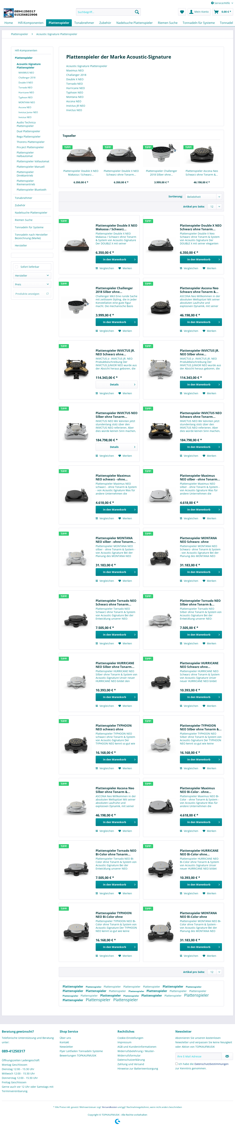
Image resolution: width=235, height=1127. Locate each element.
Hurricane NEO (26, 92)
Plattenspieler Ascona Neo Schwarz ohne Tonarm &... (202, 172)
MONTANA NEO (27, 102)
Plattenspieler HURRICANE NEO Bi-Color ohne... (199, 852)
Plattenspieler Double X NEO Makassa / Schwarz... (80, 172)
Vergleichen (105, 268)
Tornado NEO (25, 87)
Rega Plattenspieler (29, 136)
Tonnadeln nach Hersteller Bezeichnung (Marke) (31, 236)
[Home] (8, 22)
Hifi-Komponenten (26, 50)
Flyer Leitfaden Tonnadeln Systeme (81, 1051)
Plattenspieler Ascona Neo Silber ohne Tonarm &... (115, 790)
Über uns (65, 1038)
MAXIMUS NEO (26, 72)
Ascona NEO (25, 107)
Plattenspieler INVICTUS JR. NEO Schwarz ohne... (115, 352)
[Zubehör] (105, 22)
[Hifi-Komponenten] (30, 22)
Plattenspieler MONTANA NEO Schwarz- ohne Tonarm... (198, 540)
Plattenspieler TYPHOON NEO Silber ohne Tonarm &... (201, 727)
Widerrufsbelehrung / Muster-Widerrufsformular (136, 1053)
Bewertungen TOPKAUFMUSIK (78, 1055)
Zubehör (20, 205)
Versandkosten (109, 1107)
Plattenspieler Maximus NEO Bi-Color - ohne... (197, 790)
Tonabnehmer (23, 198)
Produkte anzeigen (32, 293)
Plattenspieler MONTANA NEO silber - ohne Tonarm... (116, 540)
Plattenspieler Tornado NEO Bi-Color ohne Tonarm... (116, 852)
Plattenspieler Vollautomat (33, 161)
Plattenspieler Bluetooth (31, 189)
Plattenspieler (23, 57)
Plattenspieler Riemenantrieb (26, 182)
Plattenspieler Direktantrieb (25, 173)
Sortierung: (176, 196)
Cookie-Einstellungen (130, 1038)
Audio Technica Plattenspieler (26, 124)
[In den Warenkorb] (117, 259)
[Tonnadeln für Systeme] (198, 22)
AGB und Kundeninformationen (137, 1046)
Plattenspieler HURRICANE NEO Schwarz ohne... (199, 665)
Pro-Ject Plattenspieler (30, 147)
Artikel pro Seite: (194, 206)
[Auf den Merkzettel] (125, 268)
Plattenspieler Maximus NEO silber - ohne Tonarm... (200, 477)
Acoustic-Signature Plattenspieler (29, 65)
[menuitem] (108, 13)
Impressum (124, 1042)
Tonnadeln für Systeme (29, 227)
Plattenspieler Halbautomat (25, 154)
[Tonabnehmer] (84, 22)
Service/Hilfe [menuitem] (221, 3)
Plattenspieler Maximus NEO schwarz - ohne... (113, 477)
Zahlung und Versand (131, 1064)
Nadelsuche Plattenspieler (31, 212)
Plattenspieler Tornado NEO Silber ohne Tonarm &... (200, 602)
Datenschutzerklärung (131, 1059)
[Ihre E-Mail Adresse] (198, 1056)
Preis (18, 284)
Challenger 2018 (27, 77)
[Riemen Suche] (167, 22)
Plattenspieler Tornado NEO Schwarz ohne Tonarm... (116, 602)
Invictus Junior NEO (28, 112)
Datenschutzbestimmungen (211, 1064)
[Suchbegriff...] (108, 12)
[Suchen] (137, 12)
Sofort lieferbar (30, 266)
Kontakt (64, 1042)
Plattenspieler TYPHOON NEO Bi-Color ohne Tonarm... (114, 915)
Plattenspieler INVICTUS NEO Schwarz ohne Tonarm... (201, 415)
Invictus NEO (25, 117)
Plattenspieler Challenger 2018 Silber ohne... (161, 172)
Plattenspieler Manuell (31, 166)
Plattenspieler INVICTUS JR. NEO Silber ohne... (199, 352)
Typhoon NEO (25, 97)
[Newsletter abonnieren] (227, 1056)
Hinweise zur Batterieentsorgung (138, 1068)
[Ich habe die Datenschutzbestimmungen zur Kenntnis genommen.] (176, 1064)
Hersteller (21, 245)
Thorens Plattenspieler (31, 142)
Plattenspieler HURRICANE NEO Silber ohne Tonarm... (115, 665)
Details (122, 384)
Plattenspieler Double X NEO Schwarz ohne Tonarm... (121, 172)
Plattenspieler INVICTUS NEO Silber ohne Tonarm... (117, 415)
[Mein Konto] (199, 12)
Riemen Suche (23, 220)
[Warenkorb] (222, 12)
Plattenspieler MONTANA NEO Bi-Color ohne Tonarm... (198, 915)
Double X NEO (26, 82)
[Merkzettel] (182, 12)
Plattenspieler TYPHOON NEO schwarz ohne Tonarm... (114, 727)
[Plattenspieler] (59, 22)
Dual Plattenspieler (28, 131)
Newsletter (66, 1046)
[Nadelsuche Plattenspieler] (134, 22)
